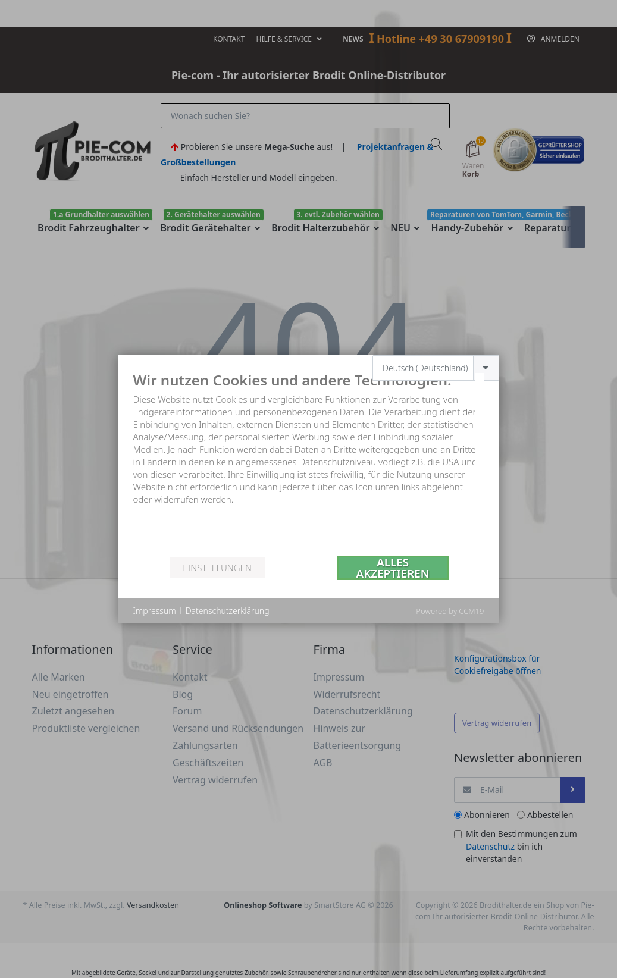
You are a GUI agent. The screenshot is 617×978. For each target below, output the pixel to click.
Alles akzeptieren (393, 568)
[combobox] (435, 368)
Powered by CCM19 (450, 611)
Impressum (154, 610)
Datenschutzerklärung (228, 610)
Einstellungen (217, 567)
